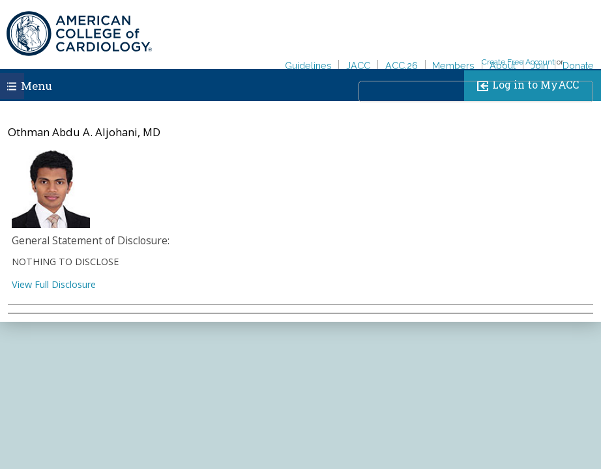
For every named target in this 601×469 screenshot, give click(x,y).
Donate (578, 65)
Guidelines (308, 65)
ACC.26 (401, 65)
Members (453, 65)
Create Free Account (518, 61)
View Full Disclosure (54, 284)
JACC (358, 65)
